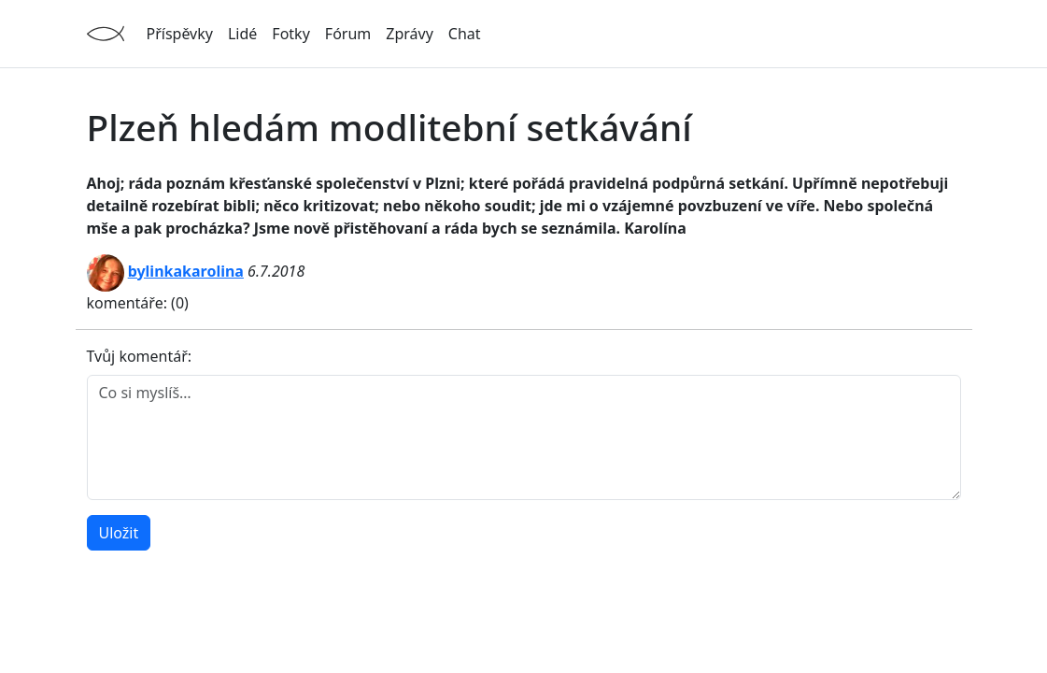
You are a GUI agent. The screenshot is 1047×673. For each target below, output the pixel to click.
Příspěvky (180, 33)
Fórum (348, 33)
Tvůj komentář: (139, 356)
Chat (464, 33)
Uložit (119, 533)
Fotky (290, 33)
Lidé (242, 33)
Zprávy (409, 33)
